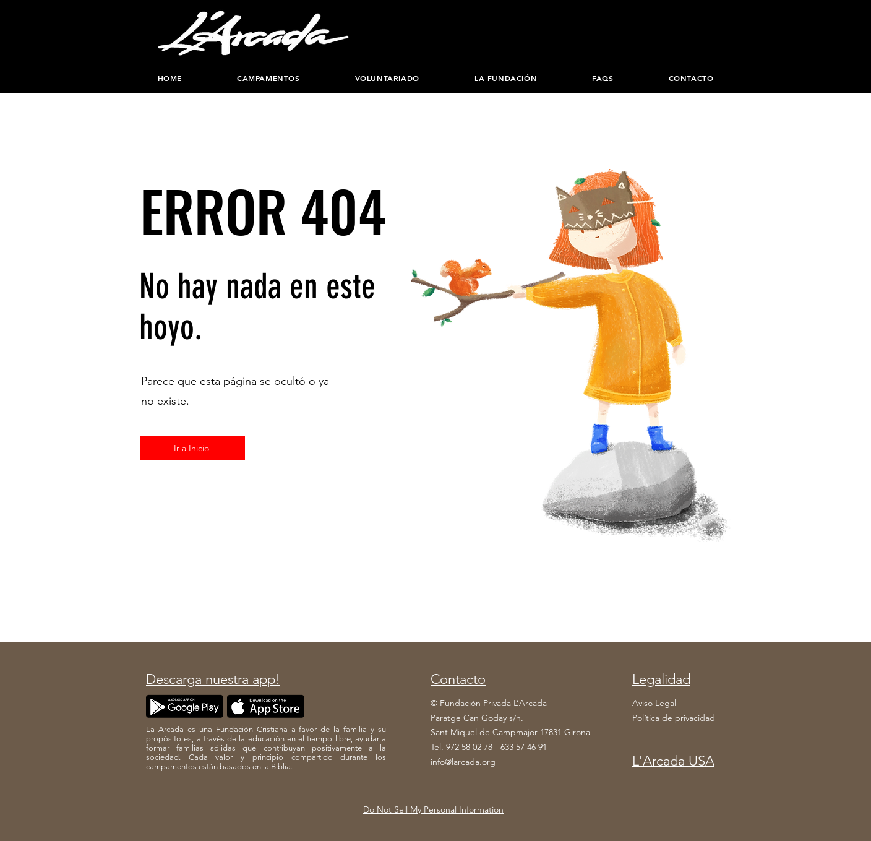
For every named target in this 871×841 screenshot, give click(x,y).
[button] (505, 78)
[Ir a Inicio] (192, 448)
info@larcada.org (463, 761)
